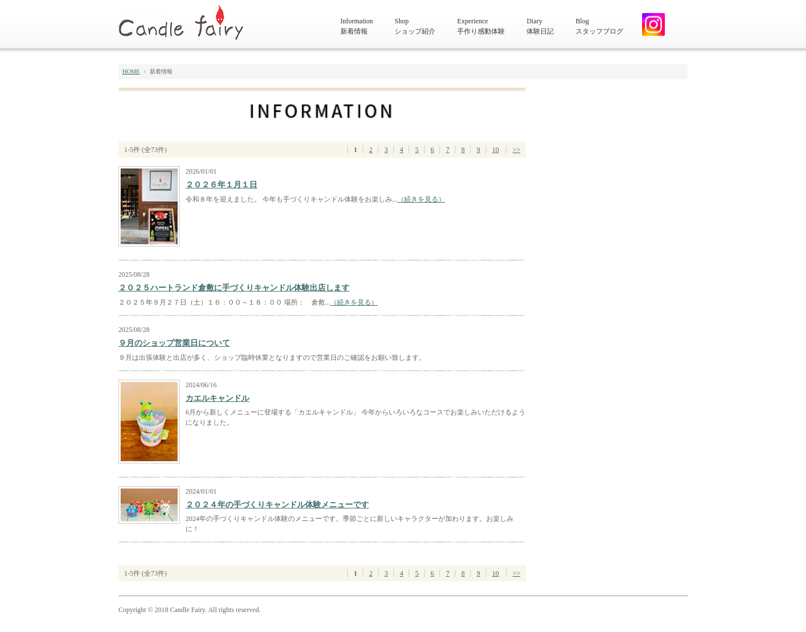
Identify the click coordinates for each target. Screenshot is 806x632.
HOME (131, 71)
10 (495, 150)
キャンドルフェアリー (186, 23)
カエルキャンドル (217, 398)
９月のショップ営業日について (174, 343)
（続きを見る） (421, 199)
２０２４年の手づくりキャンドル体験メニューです (277, 504)
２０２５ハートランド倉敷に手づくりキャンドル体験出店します (233, 288)
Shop (414, 26)
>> (516, 150)
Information (356, 26)
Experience (481, 26)
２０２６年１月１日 (221, 184)
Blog (599, 26)
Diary (540, 26)
